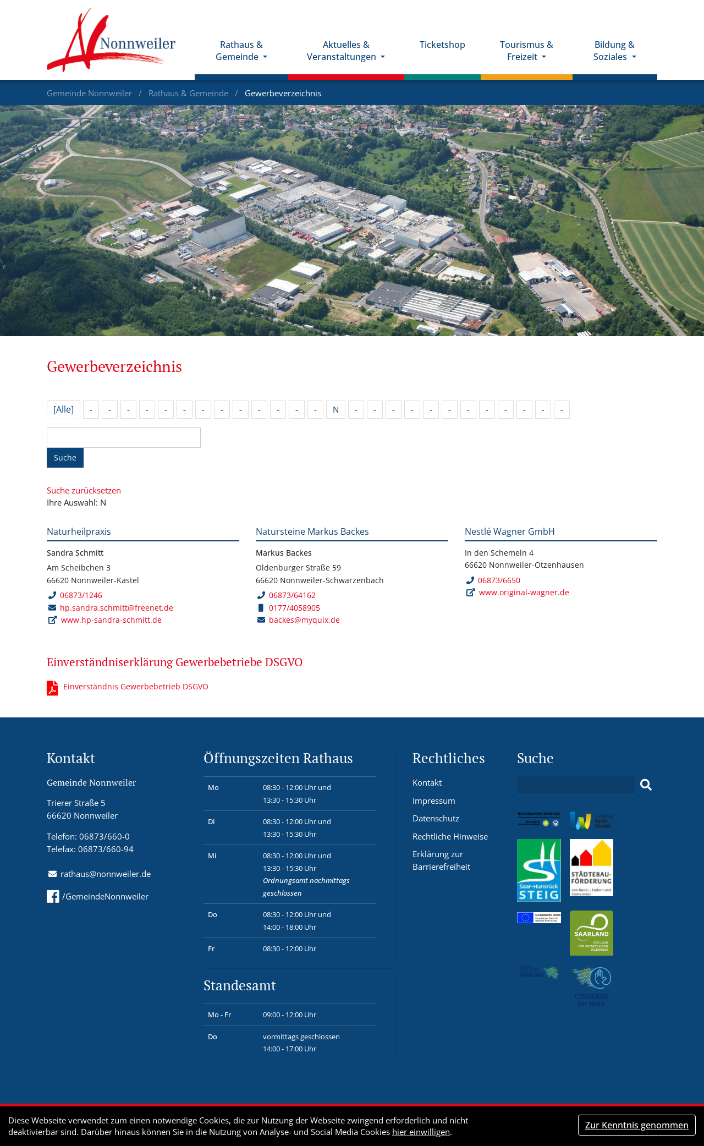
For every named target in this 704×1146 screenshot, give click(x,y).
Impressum (434, 800)
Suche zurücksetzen (84, 490)
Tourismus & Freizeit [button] (526, 51)
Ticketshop (442, 45)
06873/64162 (286, 595)
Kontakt (427, 782)
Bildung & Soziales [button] (614, 51)
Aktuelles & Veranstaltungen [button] (342, 51)
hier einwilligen (421, 1131)
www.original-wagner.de (524, 592)
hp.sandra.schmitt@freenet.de (116, 607)
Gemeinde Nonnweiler (90, 92)
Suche (65, 457)
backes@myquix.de (304, 620)
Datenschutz (436, 818)
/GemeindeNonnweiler (97, 896)
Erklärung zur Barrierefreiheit (441, 860)
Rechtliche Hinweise (450, 836)
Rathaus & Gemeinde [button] (239, 51)
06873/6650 (493, 580)
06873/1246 (75, 595)
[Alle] (63, 409)
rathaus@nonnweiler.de (106, 873)
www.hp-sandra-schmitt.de (111, 620)
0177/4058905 (289, 607)
